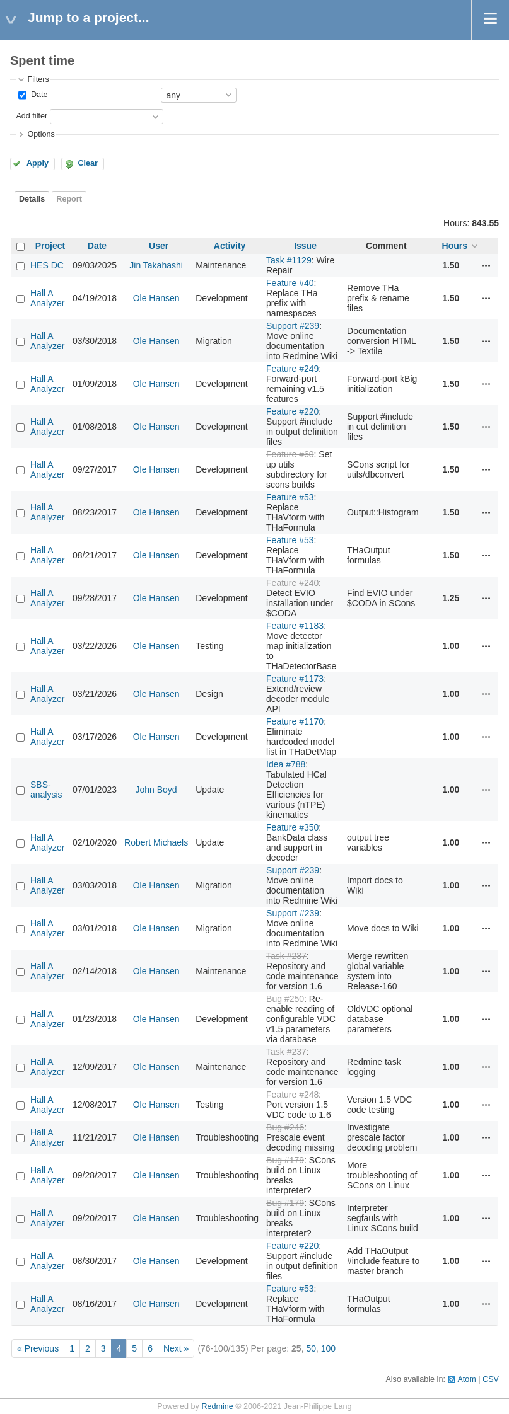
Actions (486, 265)
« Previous (38, 1348)
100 (328, 1348)
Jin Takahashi (156, 265)
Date (37, 94)
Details (32, 199)
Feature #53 (290, 497)
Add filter (31, 116)
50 (311, 1348)
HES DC (47, 265)
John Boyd (156, 790)
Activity (230, 246)
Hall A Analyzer (47, 298)
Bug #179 (285, 1160)
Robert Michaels (156, 842)
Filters (38, 79)
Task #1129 (289, 260)
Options (40, 134)
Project (50, 246)
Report (69, 199)
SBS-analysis (46, 789)
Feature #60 (290, 454)
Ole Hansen (156, 298)
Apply (37, 163)
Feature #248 (292, 1094)
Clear (88, 163)
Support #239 (292, 326)
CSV (491, 1379)
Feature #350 (292, 827)
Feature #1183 (295, 626)
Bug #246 (285, 1127)
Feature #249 (292, 369)
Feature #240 (292, 583)
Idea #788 (285, 764)
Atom (466, 1379)
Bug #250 (285, 999)
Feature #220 (292, 411)
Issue (305, 246)
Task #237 (286, 956)
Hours (454, 246)
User (158, 246)
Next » (176, 1348)
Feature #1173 (295, 679)
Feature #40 (290, 283)
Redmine (217, 1406)
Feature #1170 (295, 721)
